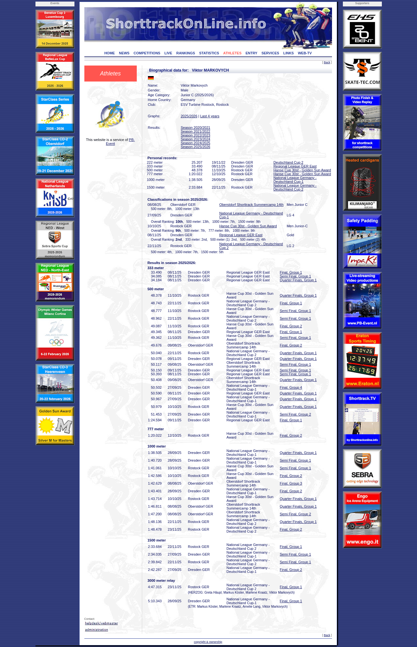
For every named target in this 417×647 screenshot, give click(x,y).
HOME (109, 53)
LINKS (288, 53)
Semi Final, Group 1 (295, 276)
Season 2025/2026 (195, 147)
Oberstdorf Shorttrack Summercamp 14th (251, 205)
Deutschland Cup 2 (289, 162)
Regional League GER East (295, 166)
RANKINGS (185, 53)
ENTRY (252, 53)
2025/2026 (189, 116)
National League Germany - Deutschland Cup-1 (295, 179)
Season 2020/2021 (195, 127)
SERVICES (270, 53)
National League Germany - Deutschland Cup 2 (295, 187)
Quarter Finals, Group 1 (298, 280)
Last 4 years (209, 116)
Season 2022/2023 (195, 135)
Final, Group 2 (291, 326)
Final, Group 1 (291, 272)
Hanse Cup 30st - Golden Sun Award (302, 170)
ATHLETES (232, 53)
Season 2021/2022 (195, 131)
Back (327, 62)
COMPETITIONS (147, 53)
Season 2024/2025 (195, 143)
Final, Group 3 (291, 483)
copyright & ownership (208, 641)
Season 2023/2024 (195, 139)
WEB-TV (305, 53)
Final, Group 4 (291, 387)
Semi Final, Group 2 (295, 414)
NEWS (124, 53)
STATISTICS (209, 53)
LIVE (168, 53)
